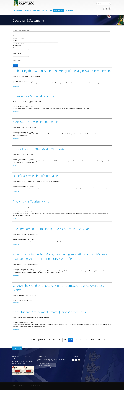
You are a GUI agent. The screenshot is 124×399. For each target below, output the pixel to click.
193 (65, 349)
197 (87, 349)
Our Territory (69, 10)
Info (98, 395)
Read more (16, 91)
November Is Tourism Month (32, 209)
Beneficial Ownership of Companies (36, 181)
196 (81, 349)
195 (76, 349)
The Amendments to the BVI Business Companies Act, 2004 (52, 236)
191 (54, 349)
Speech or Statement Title (21, 30)
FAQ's (93, 395)
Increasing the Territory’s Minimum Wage (40, 154)
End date (15, 55)
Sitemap (103, 395)
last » (105, 349)
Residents (28, 10)
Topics (15, 40)
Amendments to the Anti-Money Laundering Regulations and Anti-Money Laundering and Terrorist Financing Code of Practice (61, 264)
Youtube (109, 8)
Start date (16, 48)
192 (59, 349)
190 (49, 349)
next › (98, 349)
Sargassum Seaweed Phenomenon (36, 126)
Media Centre (58, 10)
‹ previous (41, 349)
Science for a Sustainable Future (34, 101)
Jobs (50, 10)
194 (70, 349)
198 (92, 349)
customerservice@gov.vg (47, 377)
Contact (108, 395)
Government (18, 10)
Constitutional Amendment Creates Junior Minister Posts (50, 321)
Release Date (17, 45)
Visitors (44, 10)
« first (32, 349)
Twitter (106, 8)
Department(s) (17, 36)
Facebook (103, 8)
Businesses (36, 10)
